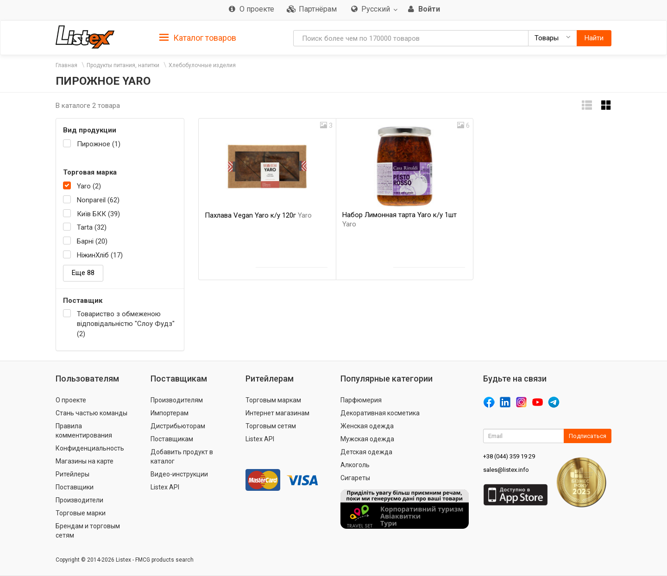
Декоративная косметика (380, 413)
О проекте (71, 400)
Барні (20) (92, 241)
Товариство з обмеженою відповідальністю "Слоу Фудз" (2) (126, 324)
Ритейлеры (72, 474)
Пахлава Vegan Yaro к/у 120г (258, 215)
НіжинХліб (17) (100, 255)
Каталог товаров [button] (197, 38)
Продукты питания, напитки (123, 65)
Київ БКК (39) (98, 214)
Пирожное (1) (98, 144)
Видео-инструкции (179, 474)
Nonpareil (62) (98, 200)
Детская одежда (366, 452)
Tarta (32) (92, 227)
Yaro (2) (89, 186)
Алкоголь (355, 465)
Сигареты (355, 478)
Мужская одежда (367, 439)
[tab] (198, 37)
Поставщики (75, 487)
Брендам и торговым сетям (88, 530)
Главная (66, 65)
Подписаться (587, 435)
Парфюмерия (361, 400)
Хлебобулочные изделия (202, 65)
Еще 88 (83, 273)
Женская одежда (367, 426)
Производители (79, 500)
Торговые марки (81, 513)
